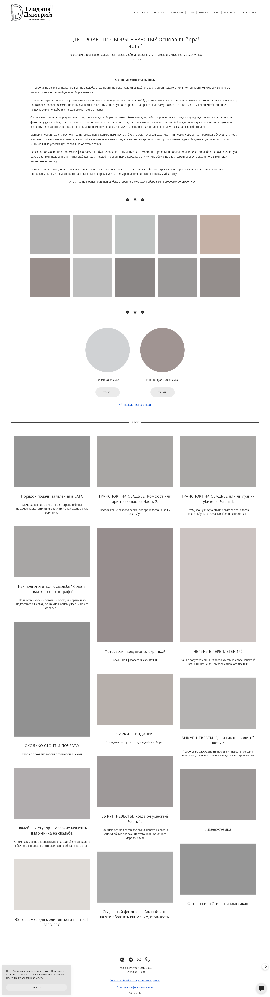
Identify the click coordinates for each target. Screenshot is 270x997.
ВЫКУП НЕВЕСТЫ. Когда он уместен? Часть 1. (135, 822)
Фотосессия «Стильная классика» (217, 906)
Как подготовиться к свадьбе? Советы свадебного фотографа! (52, 592)
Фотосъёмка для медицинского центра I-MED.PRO (52, 925)
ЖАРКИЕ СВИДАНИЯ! (135, 737)
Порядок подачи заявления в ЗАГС (52, 499)
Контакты (229, 12)
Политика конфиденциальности (135, 990)
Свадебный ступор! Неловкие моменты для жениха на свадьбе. (52, 834)
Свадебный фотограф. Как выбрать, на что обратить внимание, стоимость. (135, 917)
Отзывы (203, 12)
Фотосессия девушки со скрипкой (135, 654)
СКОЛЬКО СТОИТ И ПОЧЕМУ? (52, 748)
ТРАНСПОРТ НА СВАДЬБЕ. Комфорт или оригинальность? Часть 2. (135, 502)
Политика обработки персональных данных (135, 983)
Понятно (36, 987)
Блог (216, 12)
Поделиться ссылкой (137, 408)
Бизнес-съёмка (217, 832)
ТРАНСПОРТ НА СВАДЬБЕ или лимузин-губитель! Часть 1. (218, 502)
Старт (191, 12)
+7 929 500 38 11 (249, 12)
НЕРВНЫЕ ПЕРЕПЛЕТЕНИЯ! (218, 654)
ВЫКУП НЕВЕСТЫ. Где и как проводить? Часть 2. (218, 743)
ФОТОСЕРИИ (176, 12)
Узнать (107, 395)
